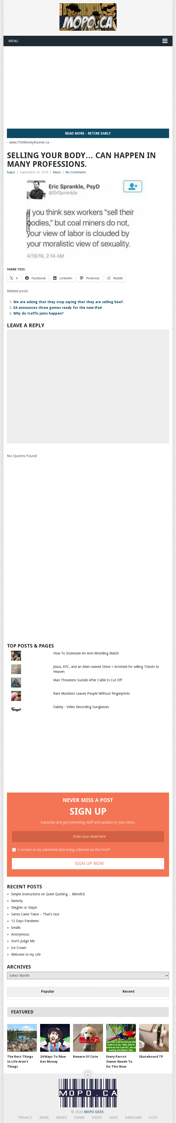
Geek (113, 1118)
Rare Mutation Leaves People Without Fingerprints (91, 693)
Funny (79, 1118)
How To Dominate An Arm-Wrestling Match (86, 653)
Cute (153, 1118)
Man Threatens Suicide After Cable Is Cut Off (87, 680)
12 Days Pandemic (25, 921)
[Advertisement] (91, 87)
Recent (129, 991)
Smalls (16, 928)
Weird (61, 1118)
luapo (11, 172)
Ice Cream (18, 948)
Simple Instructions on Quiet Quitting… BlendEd (48, 894)
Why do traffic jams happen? (38, 313)
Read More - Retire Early (88, 133)
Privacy (25, 1118)
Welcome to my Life (26, 954)
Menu (13, 41)
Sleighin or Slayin (24, 907)
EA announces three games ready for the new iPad (57, 308)
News (57, 172)
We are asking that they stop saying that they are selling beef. (68, 302)
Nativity (17, 901)
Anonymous (20, 934)
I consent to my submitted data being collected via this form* (64, 850)
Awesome (133, 1118)
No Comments (76, 172)
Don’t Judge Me (23, 941)
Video (97, 1118)
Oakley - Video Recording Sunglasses (81, 707)
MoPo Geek (94, 1112)
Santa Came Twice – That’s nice (35, 914)
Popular (47, 991)
